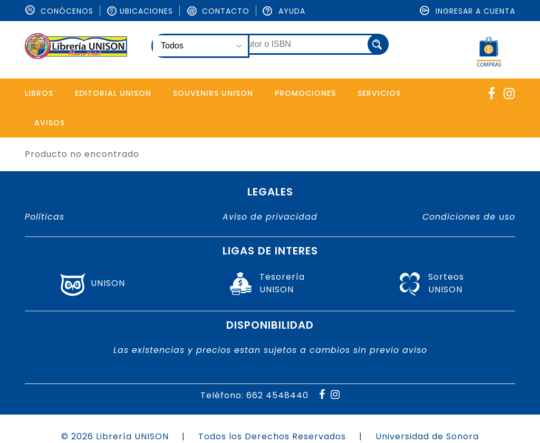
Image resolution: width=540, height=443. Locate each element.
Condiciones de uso (468, 217)
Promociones (305, 93)
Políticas (44, 217)
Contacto (217, 11)
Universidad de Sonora (427, 436)
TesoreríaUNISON (282, 283)
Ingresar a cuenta (467, 11)
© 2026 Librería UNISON (115, 436)
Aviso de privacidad (270, 217)
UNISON (108, 284)
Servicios (379, 93)
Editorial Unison (113, 93)
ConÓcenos (59, 11)
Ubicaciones (140, 11)
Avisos (49, 122)
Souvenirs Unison (213, 93)
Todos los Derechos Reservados (272, 436)
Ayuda (284, 11)
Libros (39, 93)
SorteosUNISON (446, 283)
